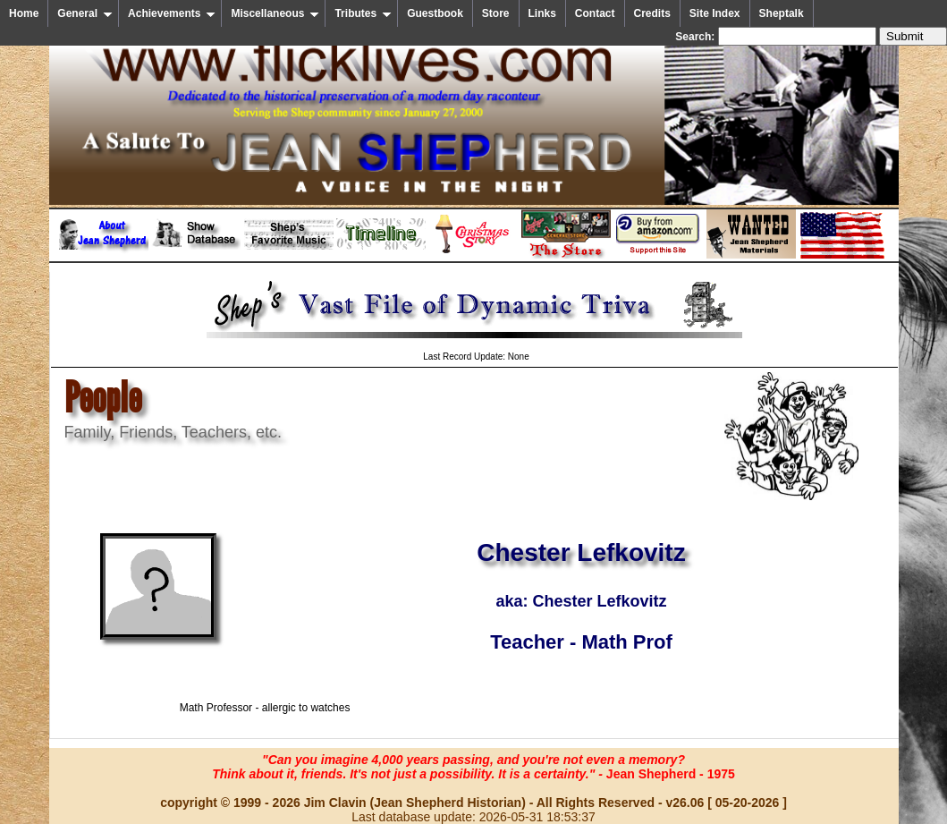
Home (23, 13)
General (85, 13)
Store (496, 13)
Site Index (714, 13)
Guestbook (435, 13)
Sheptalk (781, 13)
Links (542, 13)
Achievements (172, 13)
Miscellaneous (275, 13)
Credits (652, 13)
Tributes (363, 13)
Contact (595, 13)
